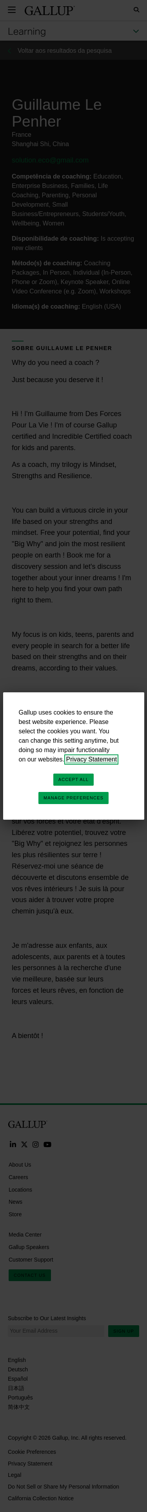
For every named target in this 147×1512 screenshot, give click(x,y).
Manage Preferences (73, 797)
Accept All (73, 779)
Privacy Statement (91, 759)
